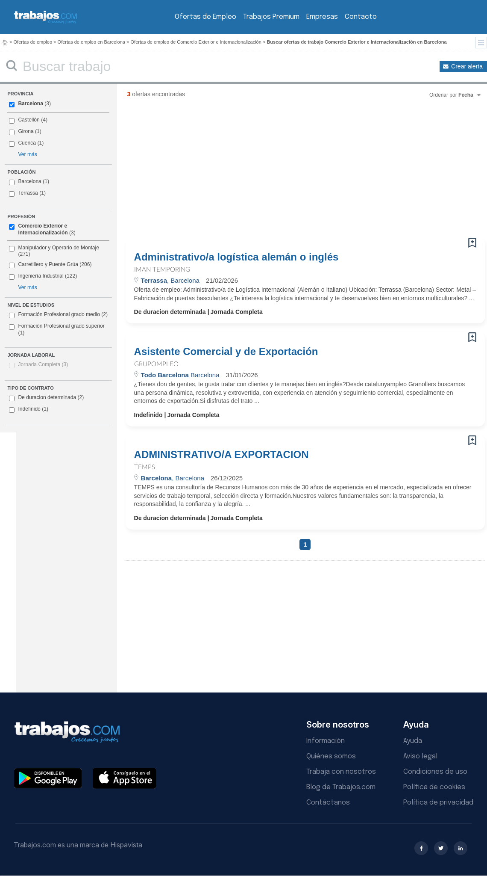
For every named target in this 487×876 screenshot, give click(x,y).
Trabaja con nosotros (341, 771)
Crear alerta (467, 66)
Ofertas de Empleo (205, 17)
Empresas (322, 17)
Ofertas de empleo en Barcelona (91, 41)
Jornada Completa (43, 364)
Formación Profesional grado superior (56, 329)
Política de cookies (434, 787)
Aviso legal (420, 756)
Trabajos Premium (271, 17)
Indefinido (28, 409)
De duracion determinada (46, 397)
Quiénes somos (331, 756)
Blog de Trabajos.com (341, 787)
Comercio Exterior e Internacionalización (42, 229)
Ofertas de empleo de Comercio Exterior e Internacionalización (196, 41)
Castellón (28, 120)
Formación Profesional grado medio (58, 314)
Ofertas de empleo (33, 41)
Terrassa (28, 193)
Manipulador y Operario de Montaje (58, 248)
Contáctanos (328, 802)
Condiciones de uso (435, 771)
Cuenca (27, 143)
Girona (25, 131)
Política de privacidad (438, 802)
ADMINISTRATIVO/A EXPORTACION (221, 455)
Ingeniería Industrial (40, 276)
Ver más (27, 154)
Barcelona (30, 104)
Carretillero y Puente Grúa (48, 264)
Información (325, 741)
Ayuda (412, 741)
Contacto (361, 17)
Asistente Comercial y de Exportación (226, 351)
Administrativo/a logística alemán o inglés (236, 257)
